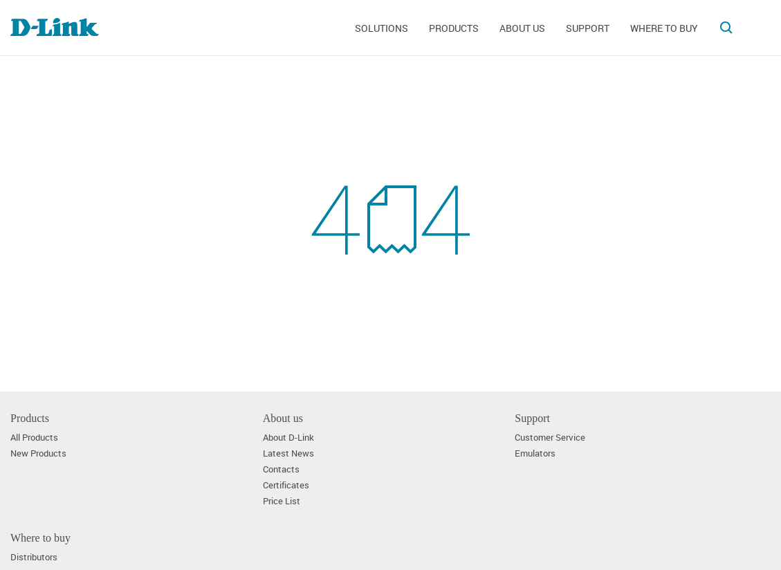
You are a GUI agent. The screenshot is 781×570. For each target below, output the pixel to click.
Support (587, 28)
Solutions (381, 28)
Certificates (286, 485)
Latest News (288, 453)
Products (454, 28)
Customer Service (550, 437)
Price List (281, 501)
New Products (38, 453)
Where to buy (664, 28)
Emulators (535, 453)
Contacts (281, 469)
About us (522, 28)
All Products (34, 437)
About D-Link (288, 437)
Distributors (33, 557)
